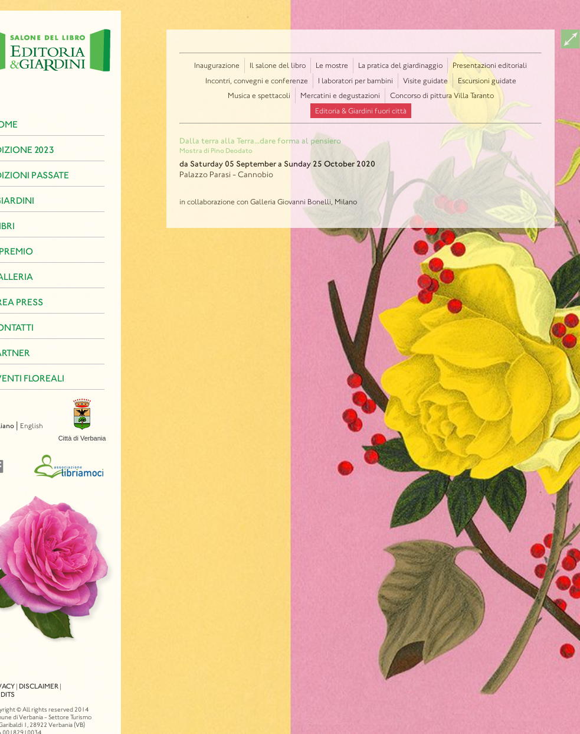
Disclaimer (23, 675)
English (16, 426)
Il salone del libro (278, 65)
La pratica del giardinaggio (400, 65)
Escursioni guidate (487, 80)
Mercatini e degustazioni (340, 95)
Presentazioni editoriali (490, 65)
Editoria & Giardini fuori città (361, 110)
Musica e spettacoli (259, 95)
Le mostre (332, 65)
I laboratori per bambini (355, 80)
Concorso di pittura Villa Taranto (442, 95)
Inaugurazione (217, 65)
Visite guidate (425, 80)
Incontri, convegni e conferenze (256, 80)
